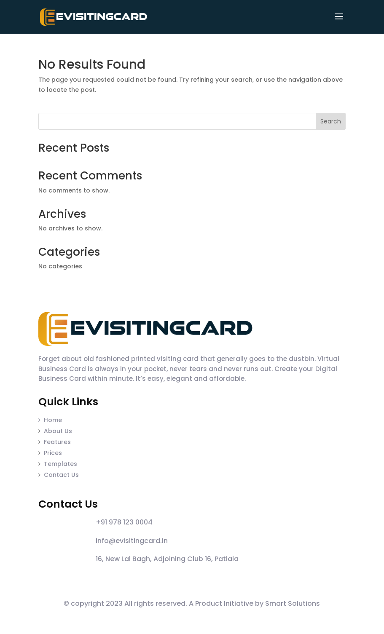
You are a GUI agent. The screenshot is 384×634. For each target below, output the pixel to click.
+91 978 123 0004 (124, 522)
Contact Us (61, 475)
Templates (60, 464)
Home (50, 420)
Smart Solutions (292, 603)
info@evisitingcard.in (132, 541)
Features (57, 442)
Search (330, 121)
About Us (58, 431)
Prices (53, 453)
